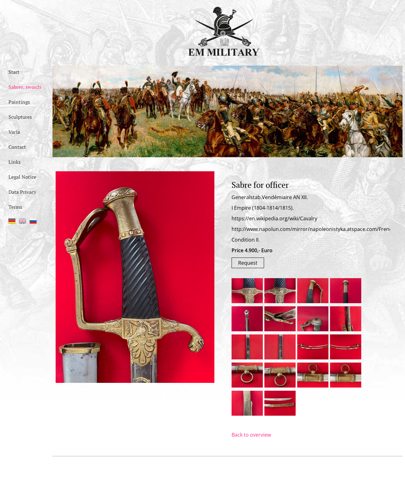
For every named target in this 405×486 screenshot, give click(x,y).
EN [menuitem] (22, 221)
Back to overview (251, 434)
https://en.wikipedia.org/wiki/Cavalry (274, 218)
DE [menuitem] (12, 221)
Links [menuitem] (14, 161)
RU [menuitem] (33, 221)
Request (248, 262)
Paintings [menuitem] (19, 101)
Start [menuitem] (13, 71)
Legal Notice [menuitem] (22, 176)
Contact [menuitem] (17, 146)
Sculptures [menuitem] (20, 116)
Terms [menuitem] (15, 206)
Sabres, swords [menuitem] (24, 86)
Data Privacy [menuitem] (22, 191)
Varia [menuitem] (14, 131)
